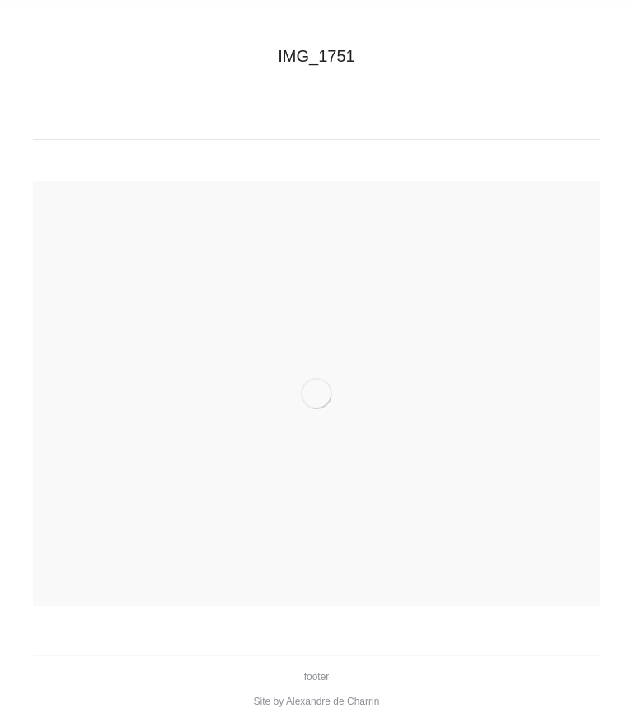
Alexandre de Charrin (332, 701)
